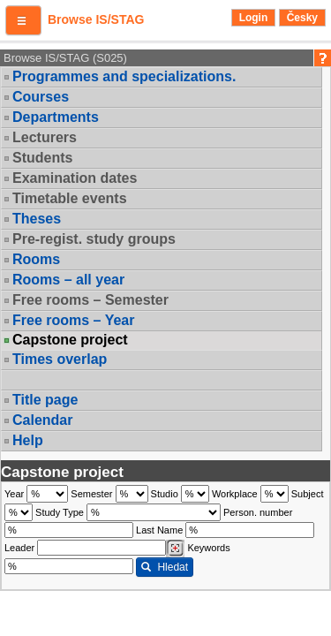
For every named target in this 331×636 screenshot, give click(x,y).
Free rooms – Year (73, 320)
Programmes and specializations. (124, 76)
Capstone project (70, 340)
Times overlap (59, 359)
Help (27, 440)
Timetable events (69, 198)
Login (253, 17)
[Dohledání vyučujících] (175, 548)
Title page (45, 399)
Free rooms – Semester (90, 299)
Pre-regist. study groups (94, 238)
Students (42, 157)
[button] (23, 20)
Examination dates (74, 178)
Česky (302, 17)
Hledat (164, 567)
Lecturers (44, 137)
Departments (55, 117)
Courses (40, 96)
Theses (36, 218)
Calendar (42, 420)
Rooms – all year (68, 279)
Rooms (36, 259)
